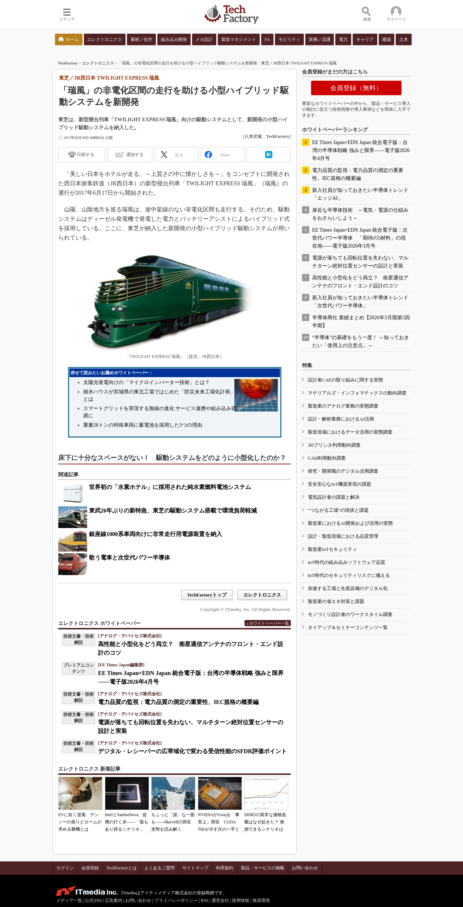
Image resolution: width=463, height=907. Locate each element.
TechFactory (68, 63)
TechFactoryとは (121, 867)
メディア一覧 (69, 900)
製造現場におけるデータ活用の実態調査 (350, 432)
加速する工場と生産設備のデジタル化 (348, 588)
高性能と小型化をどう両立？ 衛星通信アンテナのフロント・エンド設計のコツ (360, 281)
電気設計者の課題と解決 (334, 497)
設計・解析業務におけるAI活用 (341, 419)
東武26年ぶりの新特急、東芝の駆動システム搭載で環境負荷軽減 (173, 510)
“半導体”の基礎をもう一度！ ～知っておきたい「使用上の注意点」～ (360, 341)
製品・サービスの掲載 (262, 867)
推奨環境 (261, 900)
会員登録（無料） (356, 88)
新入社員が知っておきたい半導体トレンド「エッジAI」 (360, 194)
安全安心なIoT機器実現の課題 (339, 484)
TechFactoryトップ (206, 595)
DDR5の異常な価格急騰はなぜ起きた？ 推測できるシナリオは (265, 822)
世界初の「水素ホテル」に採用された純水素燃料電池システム (170, 487)
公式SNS (93, 900)
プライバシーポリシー (176, 900)
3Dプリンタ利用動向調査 (334, 445)
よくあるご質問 (159, 867)
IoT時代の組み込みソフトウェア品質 (346, 562)
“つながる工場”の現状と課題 (338, 510)
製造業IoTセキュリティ (332, 549)
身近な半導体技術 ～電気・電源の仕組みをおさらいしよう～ (360, 214)
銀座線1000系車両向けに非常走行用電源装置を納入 (155, 534)
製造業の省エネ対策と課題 (336, 601)
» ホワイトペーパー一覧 (267, 623)
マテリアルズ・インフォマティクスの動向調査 (357, 393)
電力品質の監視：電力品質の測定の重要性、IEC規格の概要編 (178, 702)
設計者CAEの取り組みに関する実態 (345, 380)
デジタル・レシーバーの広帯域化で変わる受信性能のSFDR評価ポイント (192, 751)
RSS (204, 900)
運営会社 (220, 900)
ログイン (65, 867)
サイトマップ (195, 867)
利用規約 (224, 867)
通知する (135, 154)
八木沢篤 (253, 136)
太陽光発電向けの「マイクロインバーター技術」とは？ (146, 382)
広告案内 (113, 900)
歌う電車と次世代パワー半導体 (129, 557)
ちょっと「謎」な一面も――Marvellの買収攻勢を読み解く (173, 822)
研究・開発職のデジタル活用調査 (343, 471)
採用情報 (240, 900)
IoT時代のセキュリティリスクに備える (349, 575)
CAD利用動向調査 (327, 458)
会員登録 (90, 867)
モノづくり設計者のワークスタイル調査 (350, 614)
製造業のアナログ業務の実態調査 (343, 406)
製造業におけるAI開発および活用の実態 (350, 523)
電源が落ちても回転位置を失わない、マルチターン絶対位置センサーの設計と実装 (360, 262)
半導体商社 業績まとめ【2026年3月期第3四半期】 (361, 321)
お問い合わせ (305, 867)
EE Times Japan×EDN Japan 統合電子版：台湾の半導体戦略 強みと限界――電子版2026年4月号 (361, 150)
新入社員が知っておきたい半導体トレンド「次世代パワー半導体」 (360, 301)
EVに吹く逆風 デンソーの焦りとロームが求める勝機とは (80, 822)
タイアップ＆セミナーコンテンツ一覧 (348, 627)
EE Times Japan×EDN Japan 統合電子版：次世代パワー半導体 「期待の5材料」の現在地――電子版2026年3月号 (360, 238)
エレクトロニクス (98, 63)
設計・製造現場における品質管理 (343, 536)
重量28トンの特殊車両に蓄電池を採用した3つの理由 (142, 425)
